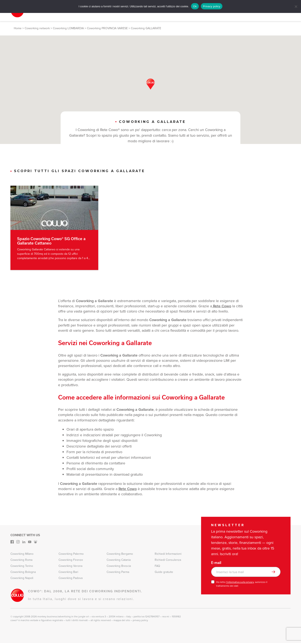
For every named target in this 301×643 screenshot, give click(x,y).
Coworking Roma (21, 560)
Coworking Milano (21, 554)
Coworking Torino (21, 566)
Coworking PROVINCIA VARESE (107, 28)
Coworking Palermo (71, 554)
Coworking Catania (119, 560)
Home (18, 28)
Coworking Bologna (23, 572)
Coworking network (37, 28)
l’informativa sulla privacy (240, 582)
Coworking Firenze (71, 560)
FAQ (157, 566)
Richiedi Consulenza (168, 560)
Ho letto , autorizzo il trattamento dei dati (241, 584)
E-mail (216, 563)
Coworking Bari (68, 572)
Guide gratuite (164, 572)
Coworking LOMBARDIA (68, 28)
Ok (195, 6)
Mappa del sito (122, 620)
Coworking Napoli (21, 578)
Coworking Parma (118, 572)
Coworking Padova (71, 578)
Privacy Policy (140, 620)
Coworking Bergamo (120, 554)
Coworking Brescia (119, 566)
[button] (150, 84)
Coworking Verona (70, 566)
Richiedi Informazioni (168, 554)
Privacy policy (211, 6)
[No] (296, 6)
